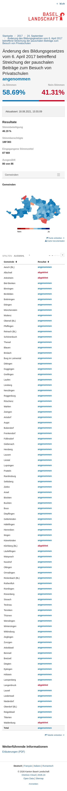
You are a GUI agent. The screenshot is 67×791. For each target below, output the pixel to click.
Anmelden (33, 784)
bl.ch (62, 3)
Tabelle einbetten (54, 735)
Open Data (28, 778)
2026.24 (41, 775)
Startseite (7, 36)
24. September (35, 36)
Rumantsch (47, 766)
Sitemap (39, 778)
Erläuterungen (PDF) (13, 751)
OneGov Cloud (29, 775)
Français (28, 766)
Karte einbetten (55, 238)
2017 (20, 36)
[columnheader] (19, 261)
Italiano (37, 766)
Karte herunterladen (55, 241)
